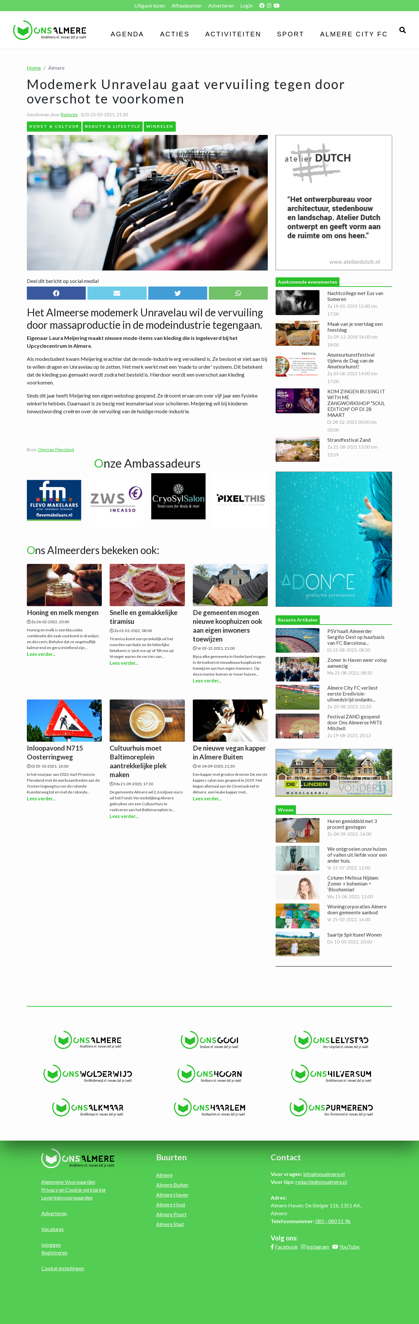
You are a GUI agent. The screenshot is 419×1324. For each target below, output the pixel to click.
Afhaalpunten (187, 5)
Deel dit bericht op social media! (63, 281)
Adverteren (221, 5)
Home (34, 68)
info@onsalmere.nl (324, 1174)
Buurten (171, 1157)
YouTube (349, 1246)
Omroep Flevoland (56, 449)
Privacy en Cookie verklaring (73, 1189)
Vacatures (52, 1229)
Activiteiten (233, 34)
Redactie (69, 114)
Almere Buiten (172, 1185)
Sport (290, 34)
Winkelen (159, 126)
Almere (164, 1175)
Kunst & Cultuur (54, 126)
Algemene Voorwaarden (68, 1182)
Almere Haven (172, 1194)
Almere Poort (171, 1214)
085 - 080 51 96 (333, 1221)
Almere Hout (170, 1204)
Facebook (286, 1246)
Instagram (317, 1246)
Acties (175, 34)
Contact (286, 1157)
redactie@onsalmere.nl (321, 1182)
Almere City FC (354, 34)
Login (246, 5)
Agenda (127, 34)
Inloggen (51, 1244)
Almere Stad (170, 1224)
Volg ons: (284, 1238)
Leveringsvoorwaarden (67, 1197)
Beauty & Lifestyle (112, 126)
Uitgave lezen (149, 5)
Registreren (54, 1252)
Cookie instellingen (62, 1268)
